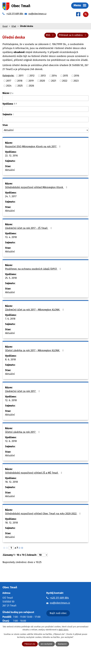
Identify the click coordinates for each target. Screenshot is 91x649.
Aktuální (10, 170)
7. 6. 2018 (10, 318)
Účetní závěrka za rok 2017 (23, 432)
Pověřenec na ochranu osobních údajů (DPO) (33, 268)
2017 (8, 80)
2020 (42, 80)
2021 (53, 80)
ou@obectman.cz (60, 602)
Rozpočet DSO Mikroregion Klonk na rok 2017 (33, 146)
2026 (31, 85)
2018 (19, 80)
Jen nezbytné (46, 644)
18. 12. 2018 (11, 481)
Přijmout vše (29, 644)
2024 (8, 85)
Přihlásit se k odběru (73, 35)
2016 (76, 75)
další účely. (64, 630)
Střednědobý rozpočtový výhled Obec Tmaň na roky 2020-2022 (43, 513)
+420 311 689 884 (59, 597)
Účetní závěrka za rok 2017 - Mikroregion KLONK (35, 350)
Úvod (4, 26)
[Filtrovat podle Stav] (45, 130)
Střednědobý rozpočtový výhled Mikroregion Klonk (36, 187)
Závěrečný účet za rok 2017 (23, 391)
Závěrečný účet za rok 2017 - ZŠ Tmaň (29, 228)
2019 (31, 80)
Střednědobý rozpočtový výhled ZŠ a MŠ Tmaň (34, 472)
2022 (64, 80)
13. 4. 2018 (11, 237)
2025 (20, 85)
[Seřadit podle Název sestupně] (12, 93)
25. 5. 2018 (11, 277)
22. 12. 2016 (11, 155)
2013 (43, 75)
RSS (50, 35)
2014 (54, 75)
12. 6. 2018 (11, 400)
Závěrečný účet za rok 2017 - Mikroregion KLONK (35, 309)
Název (6, 93)
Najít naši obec (58, 613)
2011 (21, 75)
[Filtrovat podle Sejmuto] (45, 119)
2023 (76, 80)
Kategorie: (8, 75)
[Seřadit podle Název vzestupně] (12, 92)
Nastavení (62, 644)
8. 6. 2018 (10, 359)
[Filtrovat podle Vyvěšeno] (45, 109)
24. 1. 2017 (11, 196)
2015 (65, 75)
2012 (32, 75)
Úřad (13, 26)
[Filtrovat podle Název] (45, 98)
